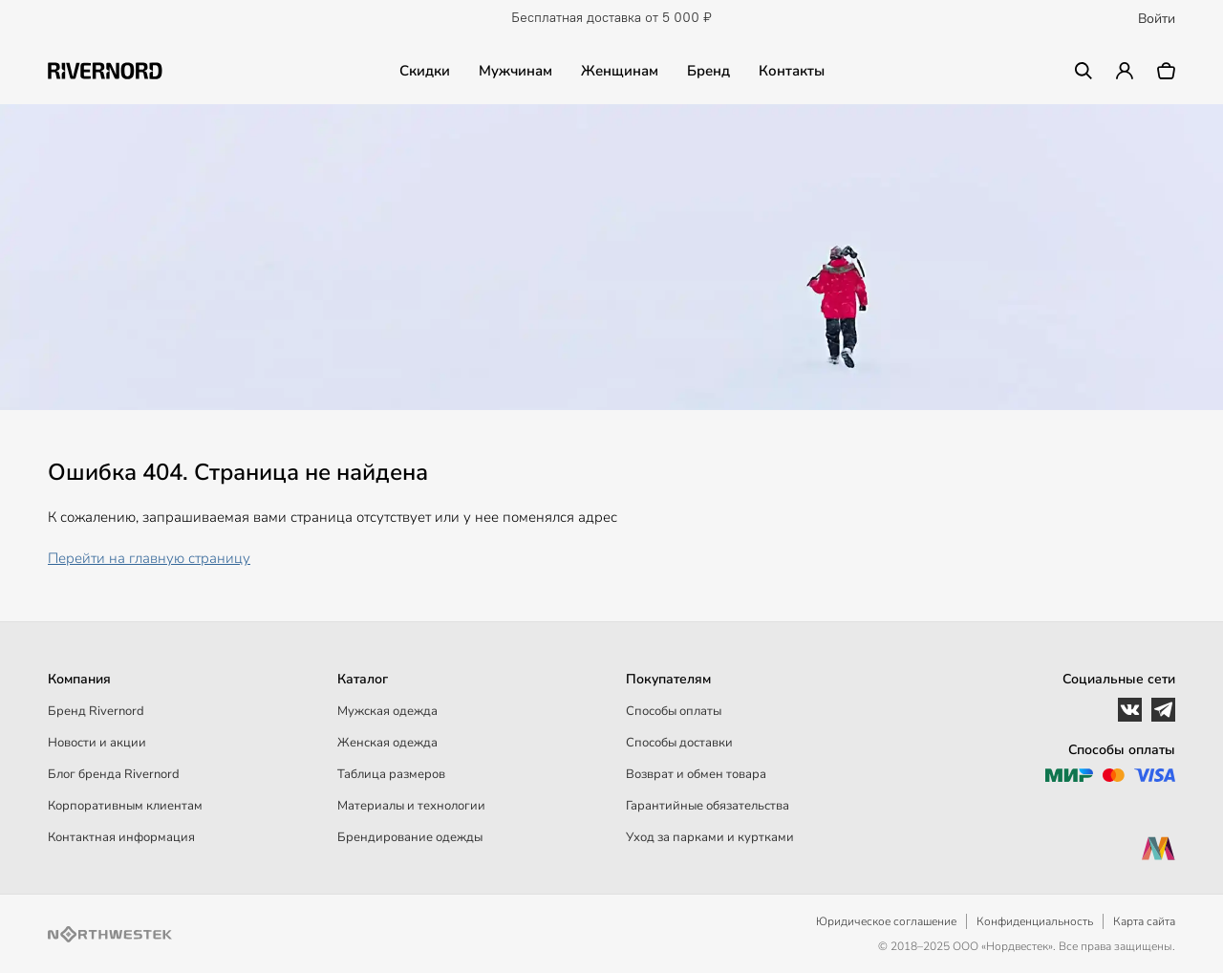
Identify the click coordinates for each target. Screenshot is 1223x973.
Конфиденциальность (1034, 921)
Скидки (424, 70)
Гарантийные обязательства (707, 805)
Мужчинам (515, 70)
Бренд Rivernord (96, 711)
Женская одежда (387, 742)
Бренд (708, 70)
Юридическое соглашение (886, 921)
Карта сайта (1144, 921)
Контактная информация (121, 837)
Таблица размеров (391, 774)
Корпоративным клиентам (125, 805)
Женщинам (619, 70)
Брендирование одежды (410, 837)
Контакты (792, 70)
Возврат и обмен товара (696, 774)
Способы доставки (679, 742)
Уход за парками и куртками (710, 837)
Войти (1156, 19)
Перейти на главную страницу (149, 558)
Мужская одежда (387, 711)
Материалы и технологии (411, 805)
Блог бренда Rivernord (114, 774)
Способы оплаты (673, 711)
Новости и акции (97, 742)
